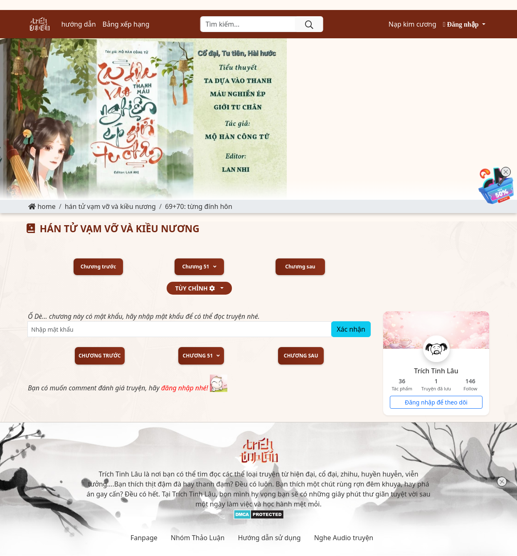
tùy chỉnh (197, 288)
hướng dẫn (78, 24)
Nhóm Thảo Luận (198, 537)
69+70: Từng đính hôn (198, 206)
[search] (309, 24)
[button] (464, 24)
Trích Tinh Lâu (436, 370)
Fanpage (144, 537)
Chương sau (300, 266)
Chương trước (98, 266)
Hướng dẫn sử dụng (269, 537)
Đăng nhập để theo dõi (436, 402)
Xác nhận (351, 329)
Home (42, 206)
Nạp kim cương (412, 24)
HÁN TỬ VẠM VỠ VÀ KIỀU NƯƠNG (110, 206)
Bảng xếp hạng (126, 24)
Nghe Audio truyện (343, 537)
